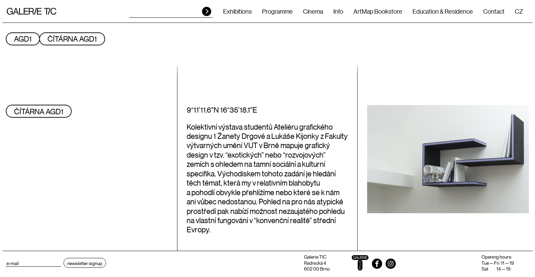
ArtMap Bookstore (377, 11)
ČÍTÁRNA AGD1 (72, 38)
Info (338, 11)
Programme (277, 11)
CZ (519, 11)
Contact (494, 11)
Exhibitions (237, 11)
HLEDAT (206, 11)
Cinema (313, 11)
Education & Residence (443, 11)
